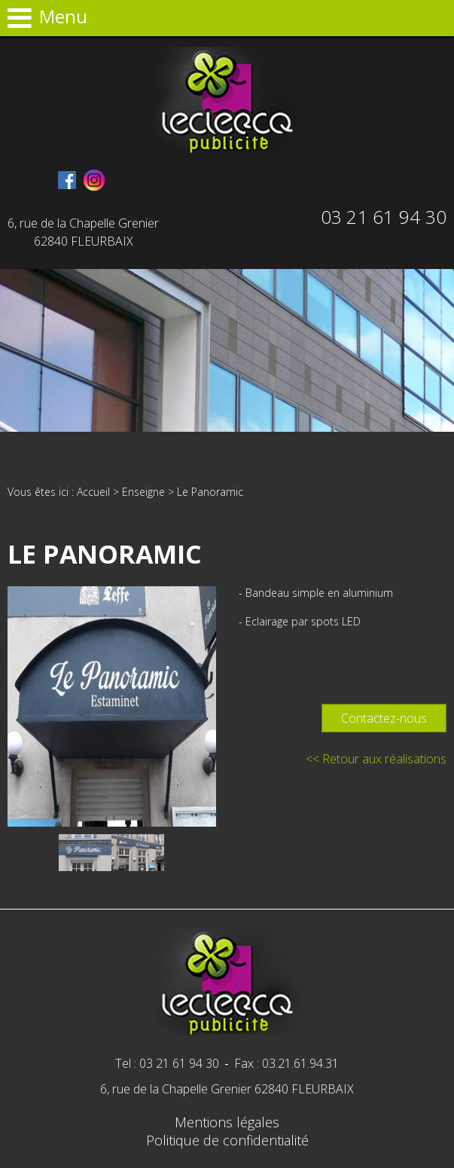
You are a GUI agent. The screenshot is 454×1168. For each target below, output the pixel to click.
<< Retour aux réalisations (376, 759)
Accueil (93, 492)
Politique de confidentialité (227, 1140)
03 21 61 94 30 (383, 216)
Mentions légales (227, 1122)
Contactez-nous (384, 718)
